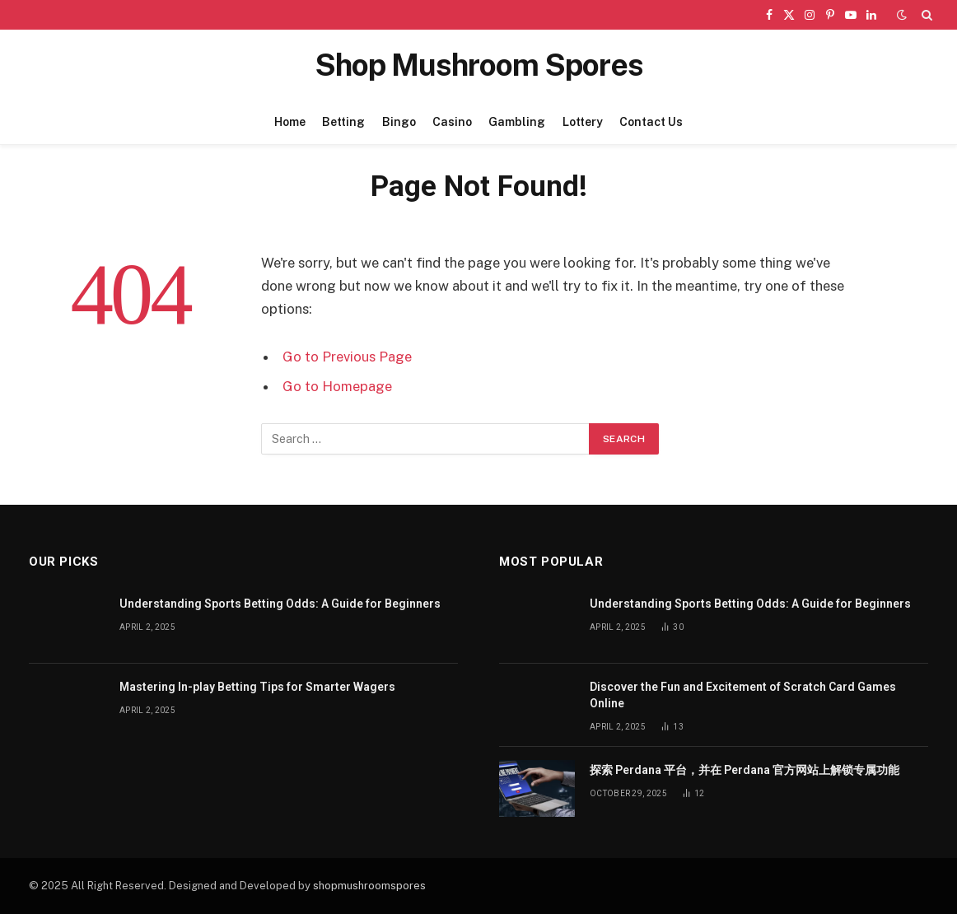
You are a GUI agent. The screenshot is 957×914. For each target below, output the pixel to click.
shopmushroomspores (369, 885)
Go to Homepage (337, 386)
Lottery (583, 121)
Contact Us (651, 121)
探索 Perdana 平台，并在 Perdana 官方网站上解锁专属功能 (744, 769)
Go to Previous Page (347, 356)
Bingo (399, 121)
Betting (343, 121)
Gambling (516, 121)
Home (290, 121)
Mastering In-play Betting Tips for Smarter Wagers (257, 686)
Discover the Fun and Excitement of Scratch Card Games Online (743, 695)
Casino (452, 121)
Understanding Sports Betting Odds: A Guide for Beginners (280, 603)
